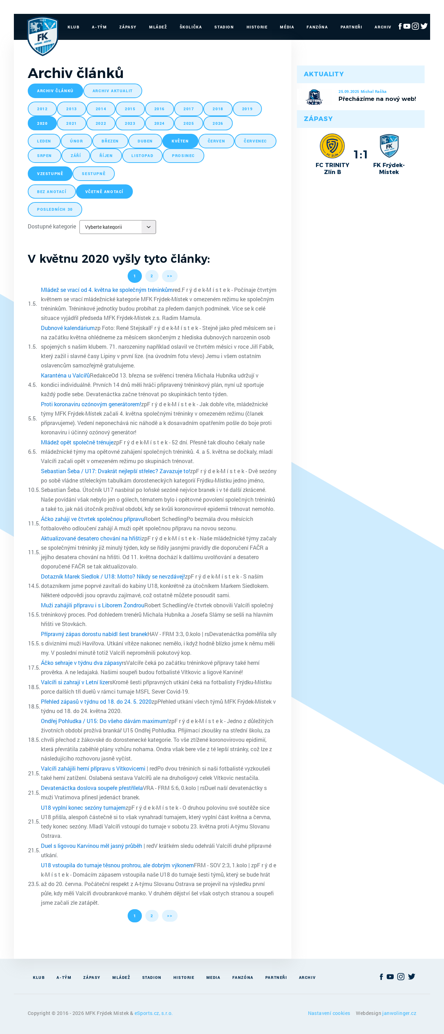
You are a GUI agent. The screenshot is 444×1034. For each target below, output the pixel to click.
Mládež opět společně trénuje (77, 442)
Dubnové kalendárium (68, 327)
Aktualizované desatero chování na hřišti (91, 538)
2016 (159, 108)
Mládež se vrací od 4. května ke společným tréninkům (107, 289)
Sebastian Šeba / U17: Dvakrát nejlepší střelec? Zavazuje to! (115, 471)
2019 (247, 108)
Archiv (383, 26)
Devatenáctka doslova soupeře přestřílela (92, 787)
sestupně (93, 173)
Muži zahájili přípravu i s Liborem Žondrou (92, 605)
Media (213, 977)
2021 (71, 123)
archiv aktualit (113, 90)
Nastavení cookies (329, 1013)
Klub (73, 26)
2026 (218, 123)
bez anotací (52, 191)
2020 (42, 123)
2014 (101, 108)
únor (76, 141)
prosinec (183, 155)
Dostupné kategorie (52, 226)
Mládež (158, 26)
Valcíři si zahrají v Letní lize (74, 682)
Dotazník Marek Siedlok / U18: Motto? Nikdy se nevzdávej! (113, 576)
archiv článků (55, 90)
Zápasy (128, 26)
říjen (106, 155)
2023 (130, 123)
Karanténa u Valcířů (65, 375)
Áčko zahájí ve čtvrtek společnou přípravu (92, 518)
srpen (44, 155)
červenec (255, 141)
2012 (42, 108)
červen (216, 141)
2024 (159, 123)
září (76, 155)
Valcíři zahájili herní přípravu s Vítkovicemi (93, 768)
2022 (101, 123)
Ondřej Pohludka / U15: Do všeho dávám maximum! (105, 720)
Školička (191, 26)
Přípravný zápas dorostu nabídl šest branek (94, 633)
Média (287, 26)
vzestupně (50, 173)
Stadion (224, 26)
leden (44, 141)
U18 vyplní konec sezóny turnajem (83, 807)
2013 (71, 108)
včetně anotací (104, 191)
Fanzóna (317, 26)
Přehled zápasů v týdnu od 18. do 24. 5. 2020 (96, 701)
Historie (257, 26)
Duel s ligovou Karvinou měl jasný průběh (91, 845)
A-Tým (99, 26)
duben (145, 141)
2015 (130, 108)
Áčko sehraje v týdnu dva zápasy (81, 662)
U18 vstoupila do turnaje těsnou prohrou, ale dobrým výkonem (117, 865)
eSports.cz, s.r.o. (154, 1013)
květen (180, 141)
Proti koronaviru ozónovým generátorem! (91, 404)
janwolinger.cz (399, 1013)
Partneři (351, 26)
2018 (218, 108)
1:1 (361, 154)
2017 (188, 108)
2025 (188, 123)
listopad (142, 155)
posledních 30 (55, 209)
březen (110, 141)
